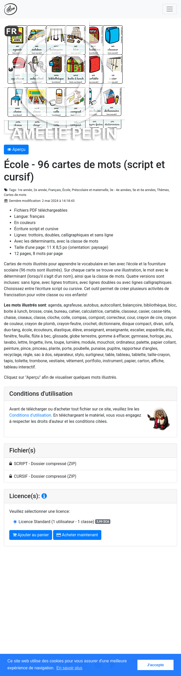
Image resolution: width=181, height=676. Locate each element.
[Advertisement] (90, 604)
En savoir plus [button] (69, 668)
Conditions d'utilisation (30, 415)
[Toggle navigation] (169, 9)
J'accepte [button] (155, 665)
